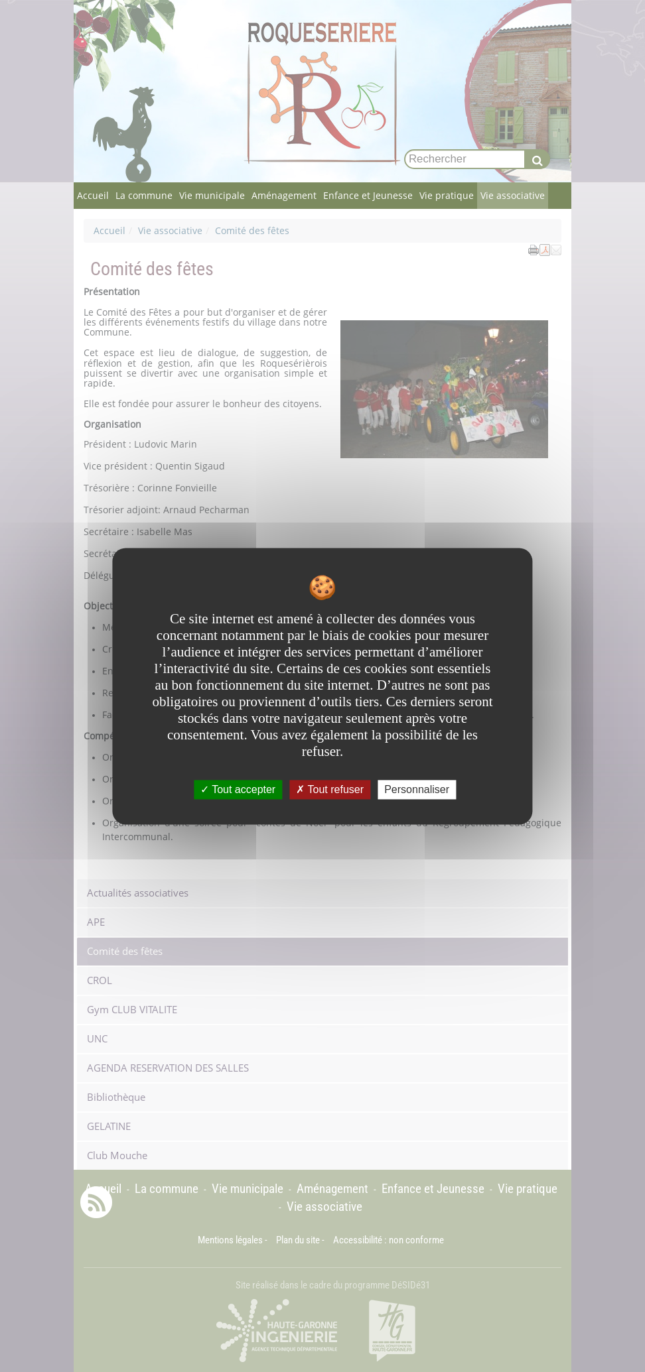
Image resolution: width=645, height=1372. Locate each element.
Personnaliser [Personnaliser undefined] (416, 789)
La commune (144, 195)
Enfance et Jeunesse (368, 195)
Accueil (93, 195)
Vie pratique (446, 195)
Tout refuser (330, 789)
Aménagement (284, 195)
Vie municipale (212, 195)
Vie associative (512, 195)
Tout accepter (237, 789)
